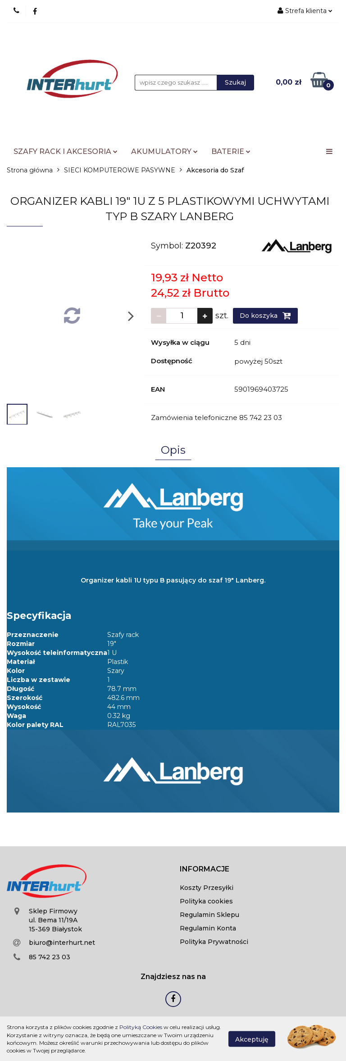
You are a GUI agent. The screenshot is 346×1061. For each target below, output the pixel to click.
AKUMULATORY (164, 151)
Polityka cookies (206, 901)
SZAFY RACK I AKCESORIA (66, 151)
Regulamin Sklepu (209, 915)
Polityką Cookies (140, 1027)
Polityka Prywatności (214, 942)
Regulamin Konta (208, 928)
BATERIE (230, 151)
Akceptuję (252, 1039)
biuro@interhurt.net (62, 943)
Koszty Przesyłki (206, 888)
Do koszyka (265, 315)
